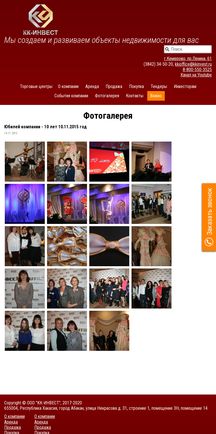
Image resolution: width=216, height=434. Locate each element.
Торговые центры (36, 86)
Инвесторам (185, 86)
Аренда (92, 86)
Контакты (134, 95)
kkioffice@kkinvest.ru (193, 64)
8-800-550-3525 (197, 69)
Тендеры (159, 86)
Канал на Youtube (196, 75)
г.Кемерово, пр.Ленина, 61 (188, 58)
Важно (156, 95)
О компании (68, 86)
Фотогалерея (107, 95)
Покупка (136, 86)
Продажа (114, 86)
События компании (71, 95)
